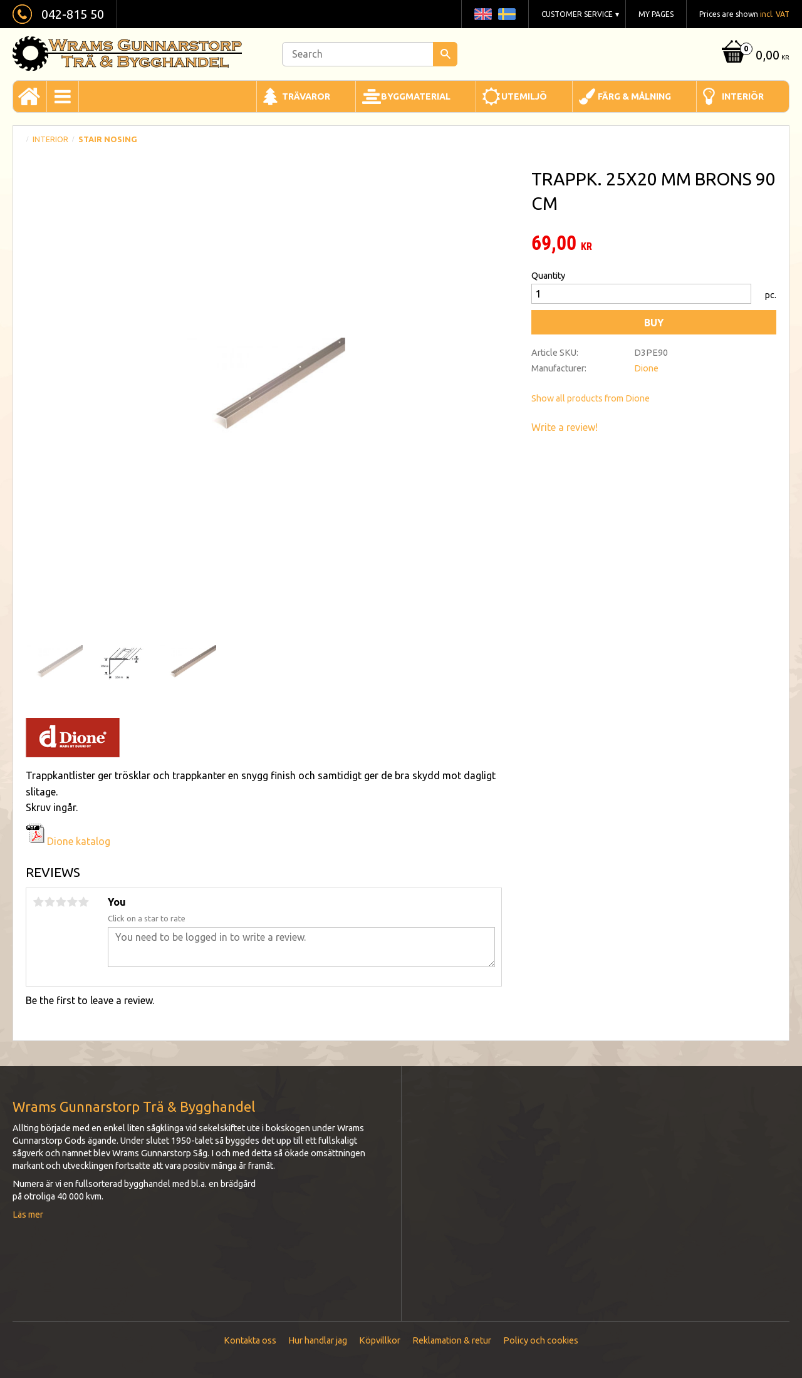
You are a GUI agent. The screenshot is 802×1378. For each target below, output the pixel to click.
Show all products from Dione (590, 398)
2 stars (49, 902)
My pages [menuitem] (656, 14)
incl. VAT (774, 14)
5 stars (83, 902)
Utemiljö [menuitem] (524, 96)
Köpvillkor (379, 1340)
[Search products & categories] (369, 54)
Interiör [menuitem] (743, 96)
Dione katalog (68, 841)
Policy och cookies (540, 1340)
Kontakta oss (250, 1340)
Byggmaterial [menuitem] (415, 96)
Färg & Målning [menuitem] (634, 96)
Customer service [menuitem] (577, 14)
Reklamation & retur (451, 1340)
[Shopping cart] (754, 56)
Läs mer (28, 1215)
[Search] (445, 54)
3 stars (60, 902)
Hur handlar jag (317, 1340)
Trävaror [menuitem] (306, 96)
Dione (646, 368)
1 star (38, 902)
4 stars (72, 902)
